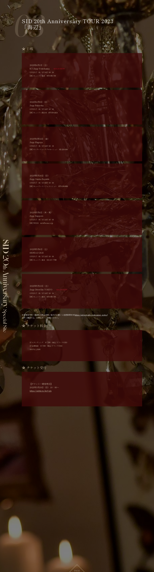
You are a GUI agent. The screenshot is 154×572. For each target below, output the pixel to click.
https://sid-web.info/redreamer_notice (91, 315)
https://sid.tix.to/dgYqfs (40, 391)
